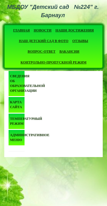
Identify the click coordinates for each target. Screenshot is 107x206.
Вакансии (69, 51)
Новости (42, 30)
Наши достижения (74, 30)
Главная (21, 30)
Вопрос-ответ (41, 51)
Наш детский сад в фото (43, 41)
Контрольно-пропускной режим (53, 62)
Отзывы (80, 41)
